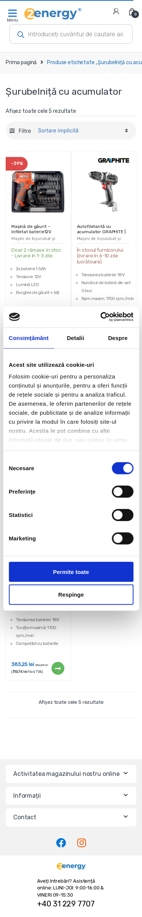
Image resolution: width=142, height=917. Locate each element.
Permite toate (71, 571)
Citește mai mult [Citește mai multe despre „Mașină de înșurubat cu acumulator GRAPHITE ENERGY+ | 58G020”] (57, 668)
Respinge (71, 594)
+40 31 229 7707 (66, 903)
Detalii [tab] (75, 337)
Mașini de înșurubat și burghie (33, 241)
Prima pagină (21, 62)
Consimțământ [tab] (28, 337)
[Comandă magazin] (82, 131)
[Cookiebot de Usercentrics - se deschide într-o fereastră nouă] (101, 317)
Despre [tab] (117, 337)
